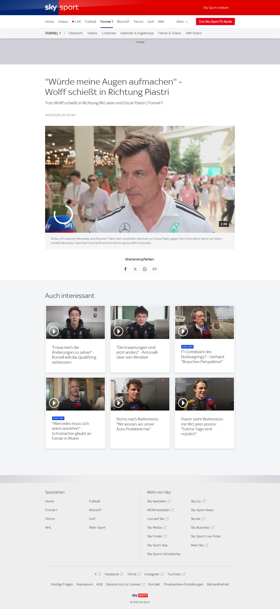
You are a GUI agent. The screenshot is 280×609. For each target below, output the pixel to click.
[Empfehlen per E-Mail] (154, 268)
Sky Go (197, 502)
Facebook (113, 574)
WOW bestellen (160, 510)
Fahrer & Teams (169, 33)
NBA (161, 22)
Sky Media (156, 528)
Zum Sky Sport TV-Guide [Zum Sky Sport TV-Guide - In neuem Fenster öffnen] (215, 21)
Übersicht (75, 33)
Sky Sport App (157, 545)
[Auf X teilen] (135, 268)
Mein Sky (199, 545)
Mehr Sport (97, 527)
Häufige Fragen (62, 584)
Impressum (85, 584)
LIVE (78, 22)
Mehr (182, 22)
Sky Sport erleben (216, 8)
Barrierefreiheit (218, 584)
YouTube (175, 574)
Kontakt (154, 584)
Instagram (153, 574)
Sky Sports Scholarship (163, 554)
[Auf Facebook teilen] (125, 268)
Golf (151, 22)
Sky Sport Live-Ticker (206, 536)
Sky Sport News (202, 510)
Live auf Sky (157, 519)
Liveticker (109, 33)
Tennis (138, 22)
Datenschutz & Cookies (125, 585)
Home (49, 22)
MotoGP (123, 22)
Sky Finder (156, 537)
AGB (99, 584)
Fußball (90, 22)
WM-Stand (193, 33)
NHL (48, 527)
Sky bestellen (158, 502)
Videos (63, 22)
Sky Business (202, 528)
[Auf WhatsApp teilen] (145, 268)
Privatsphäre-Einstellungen (184, 584)
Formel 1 (107, 22)
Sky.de (197, 519)
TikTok (133, 574)
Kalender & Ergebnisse (137, 33)
